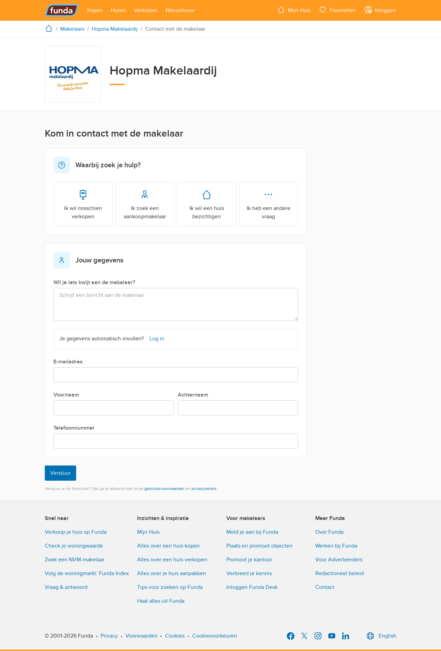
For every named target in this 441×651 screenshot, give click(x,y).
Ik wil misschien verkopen (83, 204)
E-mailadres (68, 361)
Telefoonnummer (74, 427)
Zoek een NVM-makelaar (74, 559)
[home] (50, 28)
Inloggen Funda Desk (252, 587)
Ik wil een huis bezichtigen (206, 204)
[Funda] (62, 10)
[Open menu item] (94, 10)
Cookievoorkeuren (214, 635)
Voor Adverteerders (338, 559)
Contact (324, 587)
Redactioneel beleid (339, 573)
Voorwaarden (141, 635)
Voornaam (66, 394)
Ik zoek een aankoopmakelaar (145, 204)
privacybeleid (204, 488)
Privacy (109, 635)
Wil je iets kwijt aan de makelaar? (94, 282)
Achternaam (193, 394)
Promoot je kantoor (249, 559)
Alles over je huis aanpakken (171, 573)
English (380, 635)
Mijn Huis (148, 532)
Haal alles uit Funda (160, 601)
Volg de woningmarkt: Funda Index (87, 573)
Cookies (175, 635)
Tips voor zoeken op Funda (170, 587)
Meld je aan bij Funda (252, 532)
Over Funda (329, 532)
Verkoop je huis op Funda (75, 532)
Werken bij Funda (336, 545)
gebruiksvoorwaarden (164, 488)
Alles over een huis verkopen (172, 559)
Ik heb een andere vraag (268, 204)
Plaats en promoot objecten (259, 545)
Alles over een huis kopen (168, 545)
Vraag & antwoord (66, 587)
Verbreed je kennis (249, 573)
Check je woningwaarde (74, 545)
